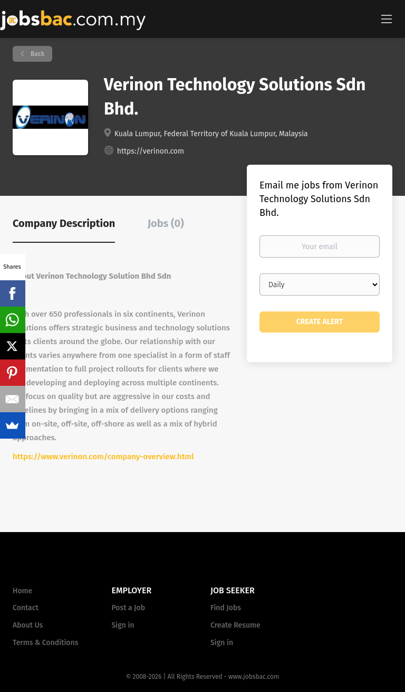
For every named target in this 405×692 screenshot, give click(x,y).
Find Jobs (225, 607)
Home (22, 590)
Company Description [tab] (64, 223)
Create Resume (235, 625)
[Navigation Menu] (386, 18)
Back (36, 54)
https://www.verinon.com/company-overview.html (103, 456)
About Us (28, 625)
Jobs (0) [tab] (166, 223)
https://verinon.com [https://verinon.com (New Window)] (150, 151)
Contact (25, 607)
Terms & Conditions (45, 642)
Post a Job (128, 607)
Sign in (123, 625)
